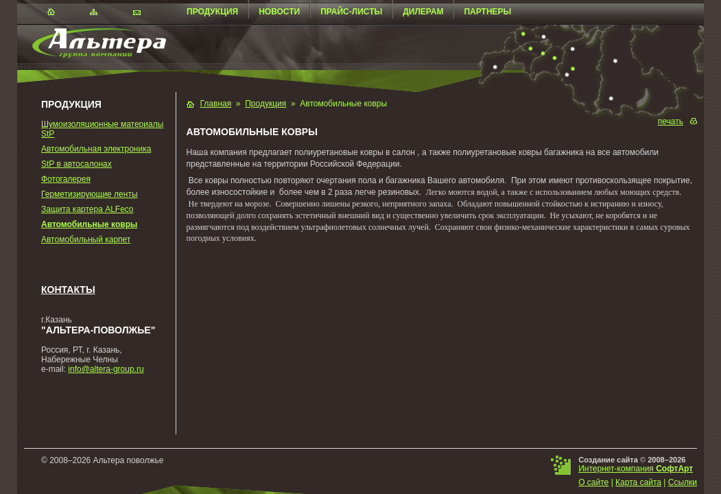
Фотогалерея (66, 179)
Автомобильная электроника (96, 149)
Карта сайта (638, 482)
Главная (216, 103)
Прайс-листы (351, 11)
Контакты (68, 289)
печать (670, 121)
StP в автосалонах (76, 164)
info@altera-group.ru (105, 369)
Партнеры (487, 11)
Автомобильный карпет (85, 239)
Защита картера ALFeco (87, 209)
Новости (279, 11)
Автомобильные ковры (89, 224)
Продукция (212, 11)
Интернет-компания (635, 468)
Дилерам (423, 11)
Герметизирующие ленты (89, 194)
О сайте (593, 482)
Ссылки (682, 482)
